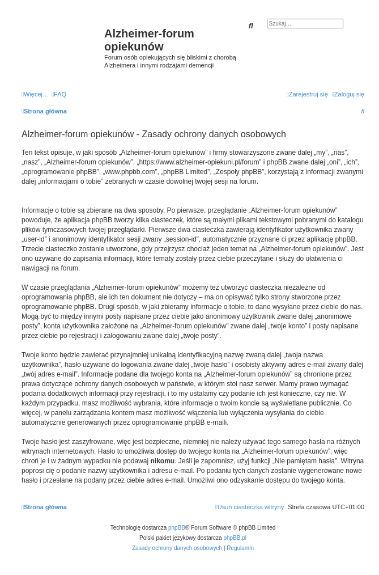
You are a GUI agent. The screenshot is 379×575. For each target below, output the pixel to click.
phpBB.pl (234, 538)
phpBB (176, 528)
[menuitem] (59, 94)
